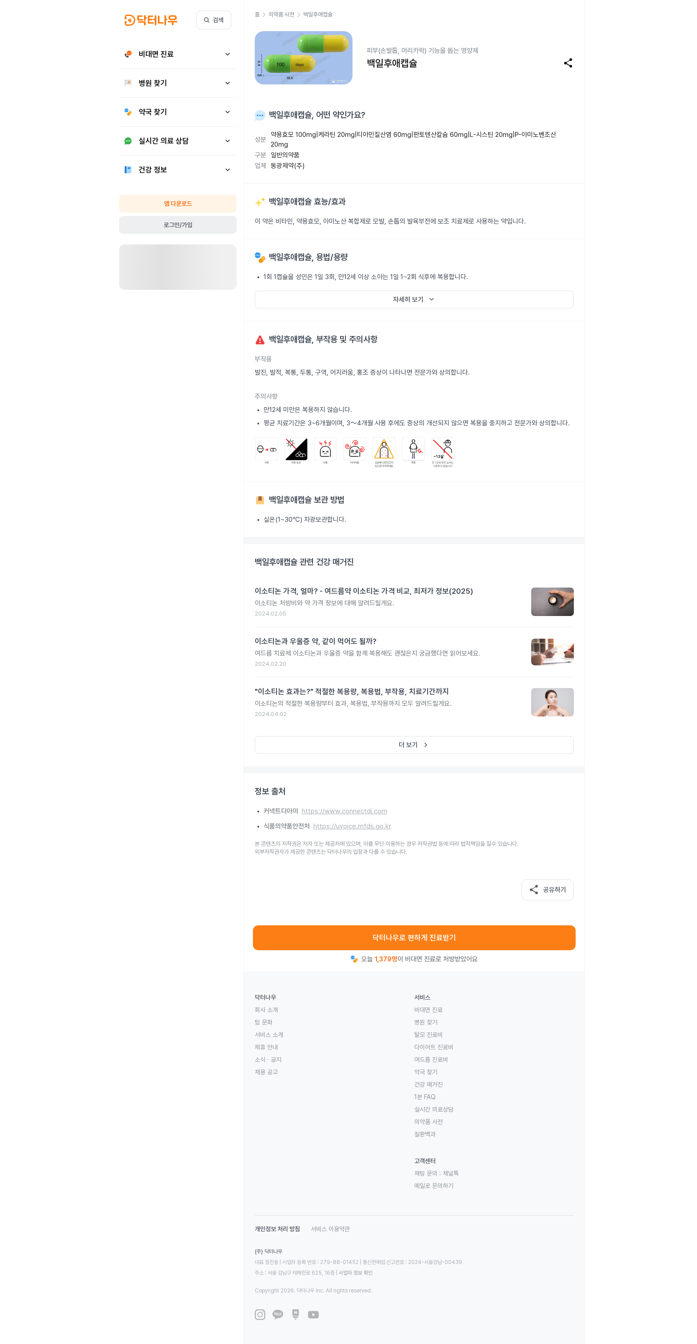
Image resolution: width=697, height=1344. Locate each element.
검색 (214, 20)
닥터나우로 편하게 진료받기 (414, 937)
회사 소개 (266, 1009)
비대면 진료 (428, 1009)
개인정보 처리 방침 (277, 1228)
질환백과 (425, 1134)
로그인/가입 (178, 224)
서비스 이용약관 (330, 1228)
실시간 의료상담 (433, 1109)
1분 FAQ (425, 1096)
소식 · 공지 (268, 1059)
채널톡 (451, 1173)
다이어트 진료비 (433, 1047)
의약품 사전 (428, 1121)
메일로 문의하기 (433, 1185)
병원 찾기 (425, 1022)
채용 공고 (266, 1072)
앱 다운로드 (178, 203)
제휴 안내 (266, 1047)
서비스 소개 (269, 1034)
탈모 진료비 (428, 1034)
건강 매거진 (428, 1084)
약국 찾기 (425, 1072)
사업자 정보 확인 (356, 1273)
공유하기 (547, 890)
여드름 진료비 (431, 1059)
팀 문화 (263, 1022)
